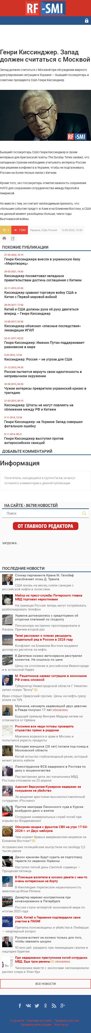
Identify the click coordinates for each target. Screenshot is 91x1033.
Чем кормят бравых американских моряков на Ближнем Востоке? (44, 839)
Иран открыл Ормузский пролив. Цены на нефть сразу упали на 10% (44, 698)
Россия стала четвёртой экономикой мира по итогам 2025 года (43, 909)
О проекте (17, 1020)
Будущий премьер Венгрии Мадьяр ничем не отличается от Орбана (42, 718)
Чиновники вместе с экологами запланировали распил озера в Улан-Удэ (45, 970)
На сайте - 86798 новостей (31, 505)
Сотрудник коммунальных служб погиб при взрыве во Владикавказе (42, 818)
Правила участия (67, 1020)
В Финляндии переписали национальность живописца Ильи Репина (41, 889)
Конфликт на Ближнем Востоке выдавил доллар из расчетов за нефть (40, 647)
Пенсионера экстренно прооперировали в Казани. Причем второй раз (41, 627)
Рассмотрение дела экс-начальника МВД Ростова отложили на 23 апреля (40, 778)
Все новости (45, 984)
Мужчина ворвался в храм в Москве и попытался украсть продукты (38, 738)
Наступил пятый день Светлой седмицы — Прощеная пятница (41, 869)
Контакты (61, 1025)
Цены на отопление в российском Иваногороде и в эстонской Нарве (45, 667)
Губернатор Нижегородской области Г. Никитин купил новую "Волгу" (44, 688)
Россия (52, 230)
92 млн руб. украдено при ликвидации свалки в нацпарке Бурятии (45, 949)
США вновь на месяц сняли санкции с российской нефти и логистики (38, 587)
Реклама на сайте (39, 1020)
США (44, 230)
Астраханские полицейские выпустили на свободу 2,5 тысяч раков (43, 849)
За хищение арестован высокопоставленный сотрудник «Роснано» (43, 798)
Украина (35, 230)
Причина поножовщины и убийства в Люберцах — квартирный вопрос (45, 929)
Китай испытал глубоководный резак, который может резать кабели (45, 758)
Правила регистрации (36, 1025)
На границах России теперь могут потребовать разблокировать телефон (44, 607)
